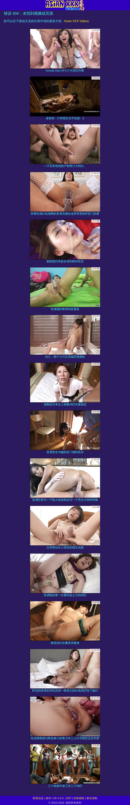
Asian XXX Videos (76, 21)
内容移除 (79, 798)
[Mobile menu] (3, 5)
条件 (48, 798)
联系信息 (38, 798)
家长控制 (92, 798)
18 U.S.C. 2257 (62, 798)
